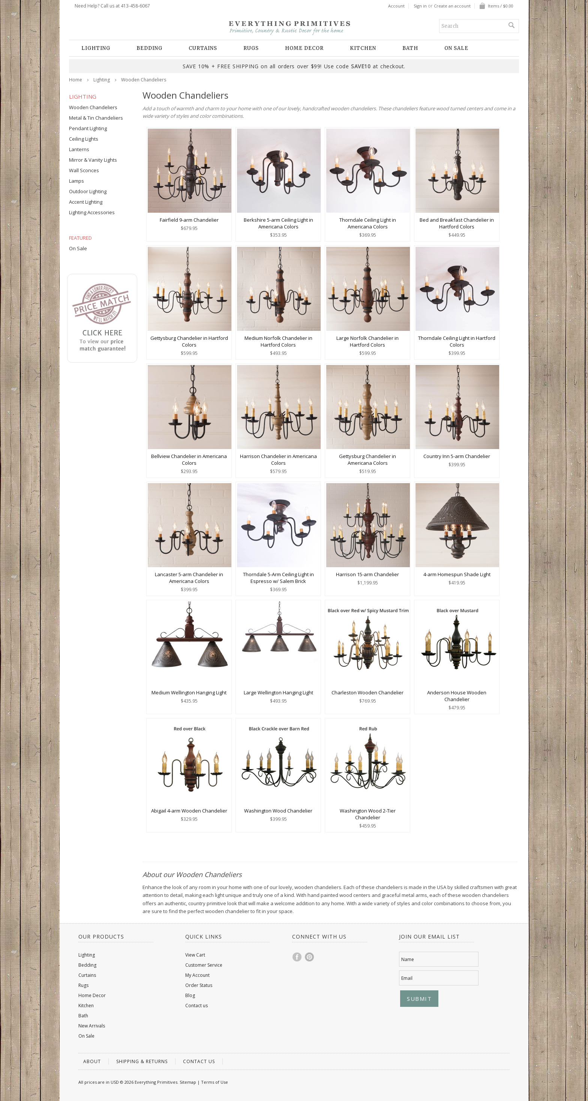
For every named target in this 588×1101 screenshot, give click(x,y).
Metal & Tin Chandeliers (96, 117)
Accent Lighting (85, 201)
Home (75, 80)
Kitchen (363, 48)
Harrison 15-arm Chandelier (367, 574)
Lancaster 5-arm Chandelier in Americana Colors (189, 577)
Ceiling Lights (83, 138)
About (92, 1061)
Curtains (203, 48)
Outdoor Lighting (87, 191)
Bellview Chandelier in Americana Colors (189, 459)
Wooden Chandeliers (93, 107)
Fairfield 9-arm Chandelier (189, 219)
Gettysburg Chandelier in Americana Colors (367, 459)
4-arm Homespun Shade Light (456, 574)
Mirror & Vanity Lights (93, 159)
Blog (190, 995)
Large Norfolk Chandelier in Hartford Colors (367, 341)
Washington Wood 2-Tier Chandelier (368, 814)
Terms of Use (214, 1082)
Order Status (198, 985)
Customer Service (203, 965)
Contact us (196, 1005)
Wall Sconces (84, 170)
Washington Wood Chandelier (278, 810)
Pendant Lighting (88, 128)
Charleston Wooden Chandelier (368, 692)
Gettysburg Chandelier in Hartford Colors (189, 341)
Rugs (251, 48)
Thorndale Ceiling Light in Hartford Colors (456, 341)
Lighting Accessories (92, 212)
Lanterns (79, 149)
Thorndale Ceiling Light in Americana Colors (367, 223)
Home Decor (304, 48)
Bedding (149, 48)
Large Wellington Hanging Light (278, 692)
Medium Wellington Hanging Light (189, 692)
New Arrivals (91, 1026)
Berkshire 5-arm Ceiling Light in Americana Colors (278, 223)
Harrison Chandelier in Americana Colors (278, 459)
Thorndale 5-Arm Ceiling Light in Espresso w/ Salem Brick (278, 577)
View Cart (195, 955)
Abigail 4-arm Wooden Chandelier (189, 810)
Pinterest (309, 957)
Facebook (297, 957)
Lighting (95, 48)
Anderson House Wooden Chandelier (456, 696)
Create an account (452, 6)
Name (407, 959)
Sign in (420, 6)
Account (396, 6)
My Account (197, 975)
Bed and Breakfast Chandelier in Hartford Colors (457, 223)
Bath (410, 48)
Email (406, 978)
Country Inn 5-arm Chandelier (456, 456)
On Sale (456, 48)
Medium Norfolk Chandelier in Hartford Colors (278, 341)
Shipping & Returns (142, 1061)
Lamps (76, 180)
